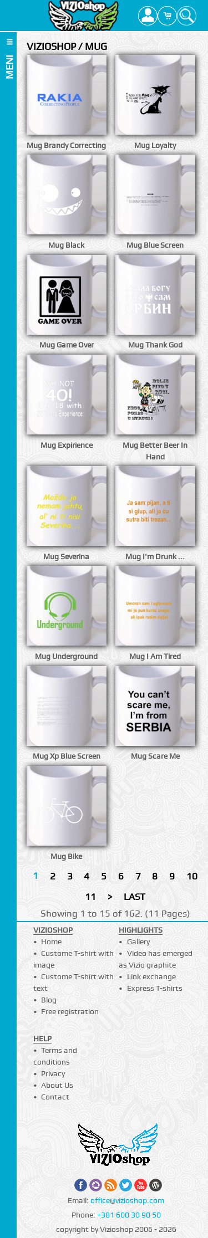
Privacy (53, 1073)
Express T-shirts (154, 988)
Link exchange (151, 976)
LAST (134, 896)
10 (191, 876)
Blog (49, 999)
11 (90, 896)
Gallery (138, 941)
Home (51, 941)
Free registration (70, 1011)
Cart (167, 15)
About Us (57, 1085)
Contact (55, 1096)
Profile (148, 15)
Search (186, 15)
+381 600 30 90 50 (129, 1214)
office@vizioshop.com (127, 1200)
